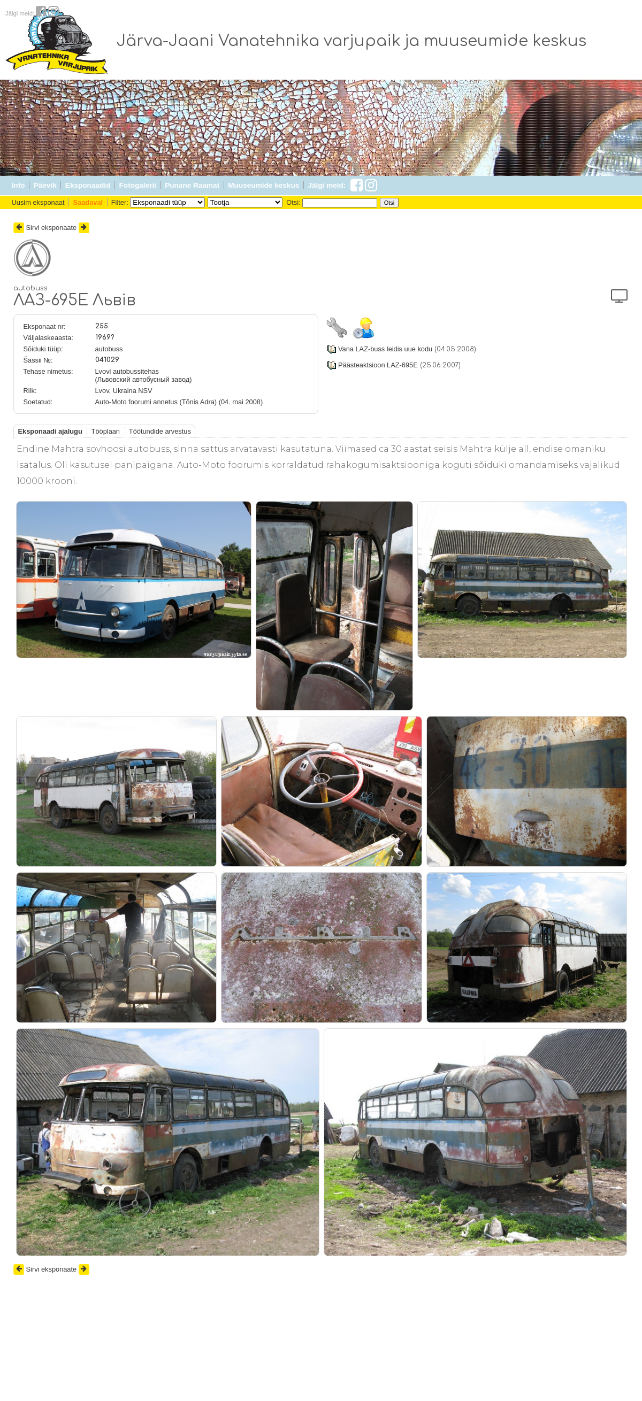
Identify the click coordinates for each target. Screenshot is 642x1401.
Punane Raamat (192, 185)
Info (18, 185)
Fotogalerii (137, 185)
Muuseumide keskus (263, 185)
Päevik (45, 185)
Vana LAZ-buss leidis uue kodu (385, 349)
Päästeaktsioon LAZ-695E (378, 365)
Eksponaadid (88, 185)
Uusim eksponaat (38, 202)
